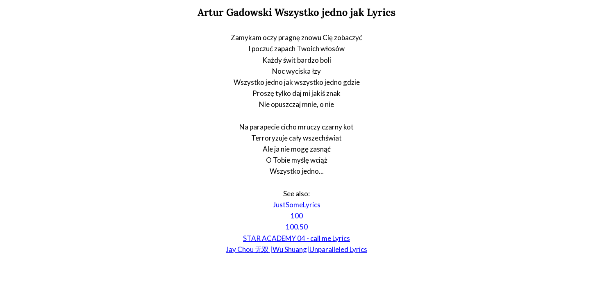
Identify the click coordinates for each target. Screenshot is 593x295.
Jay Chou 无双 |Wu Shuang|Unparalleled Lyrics (296, 249)
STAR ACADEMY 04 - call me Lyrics (296, 238)
